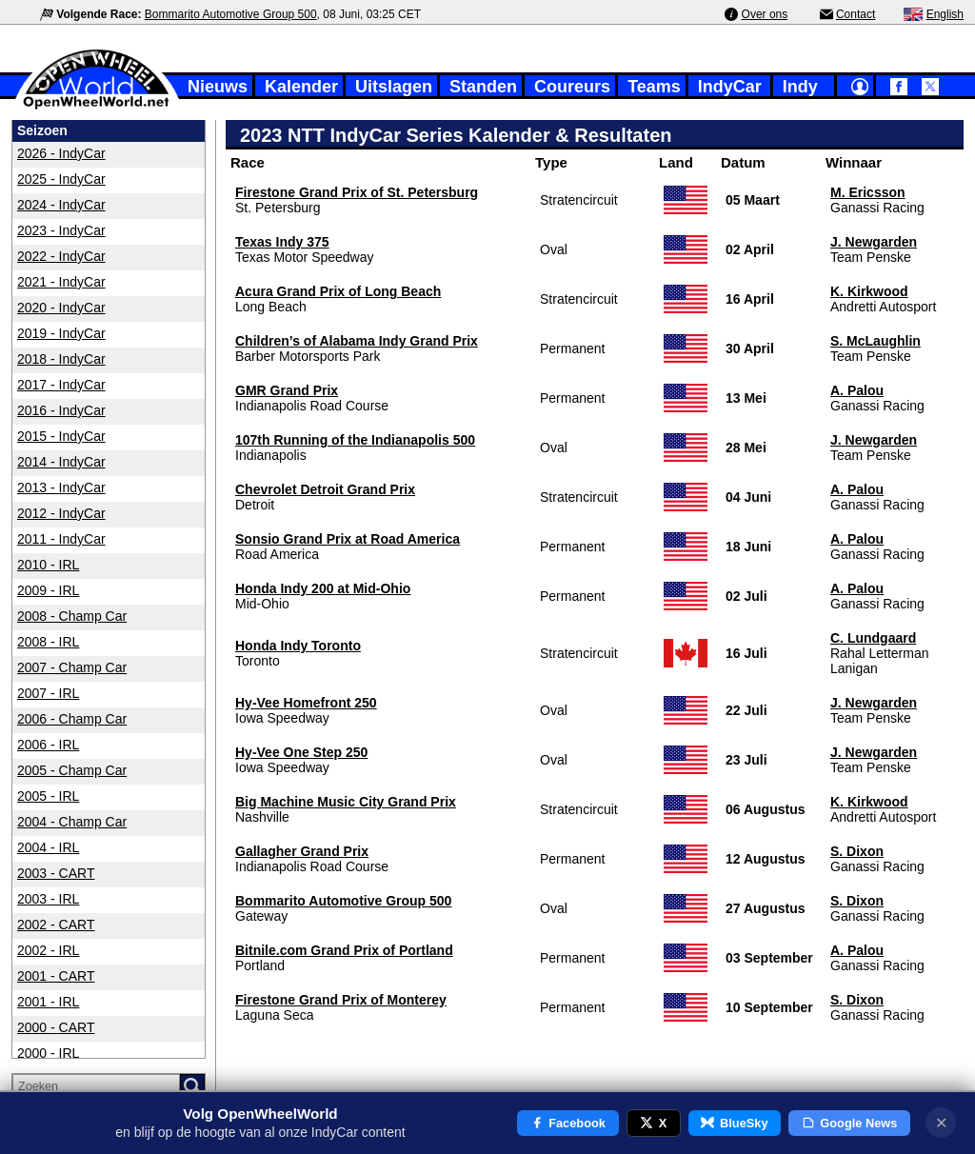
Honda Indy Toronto (298, 645)
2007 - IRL (48, 693)
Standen (483, 86)
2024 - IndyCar (61, 204)
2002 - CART (55, 924)
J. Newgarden (873, 241)
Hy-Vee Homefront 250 (306, 702)
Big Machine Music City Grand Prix (345, 801)
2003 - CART (55, 873)
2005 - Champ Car (72, 770)
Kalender (301, 86)
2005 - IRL (48, 796)
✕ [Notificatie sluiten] (941, 1123)
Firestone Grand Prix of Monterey (341, 999)
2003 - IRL (48, 898)
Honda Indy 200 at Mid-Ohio (322, 588)
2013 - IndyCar (61, 487)
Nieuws (218, 86)
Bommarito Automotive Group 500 (231, 14)
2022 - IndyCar (61, 256)
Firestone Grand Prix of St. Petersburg (356, 192)
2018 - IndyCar (61, 359)
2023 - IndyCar (61, 230)
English (945, 14)
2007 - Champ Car (72, 667)
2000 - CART (55, 1027)
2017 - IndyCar (61, 384)
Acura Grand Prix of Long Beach (338, 291)
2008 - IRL (48, 641)
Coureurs (572, 86)
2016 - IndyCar (61, 410)
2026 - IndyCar (61, 153)
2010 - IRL (48, 564)
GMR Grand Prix (286, 390)
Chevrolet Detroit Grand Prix (325, 489)
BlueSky (734, 1123)
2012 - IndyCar (61, 513)
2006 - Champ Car (72, 718)
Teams (654, 86)
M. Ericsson (867, 192)
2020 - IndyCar (61, 307)
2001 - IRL (48, 1001)
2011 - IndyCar (61, 539)
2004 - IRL (48, 847)
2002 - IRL (48, 950)
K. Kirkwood (869, 291)
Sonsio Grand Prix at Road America (347, 539)
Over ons (765, 14)
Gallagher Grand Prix (301, 851)
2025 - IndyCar (61, 179)
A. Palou (857, 390)
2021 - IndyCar (61, 281)
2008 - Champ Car (72, 616)
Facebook (568, 1123)
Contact (855, 14)
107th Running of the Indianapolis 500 (355, 440)
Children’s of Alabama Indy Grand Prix (356, 340)
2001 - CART (55, 976)
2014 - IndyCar (61, 461)
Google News (850, 1123)
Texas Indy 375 (282, 241)
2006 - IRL (48, 744)
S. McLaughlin (875, 340)
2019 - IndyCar (61, 333)
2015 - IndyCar (61, 436)
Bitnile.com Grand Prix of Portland (344, 950)
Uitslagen (393, 86)
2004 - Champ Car (72, 821)
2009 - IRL (48, 590)
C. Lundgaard (873, 638)
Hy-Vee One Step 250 (301, 752)
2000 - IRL (48, 1053)
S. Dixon (857, 851)
